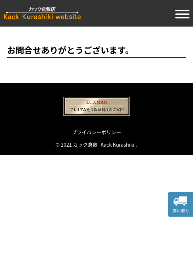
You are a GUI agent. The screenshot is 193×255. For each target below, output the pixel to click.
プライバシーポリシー (96, 132)
